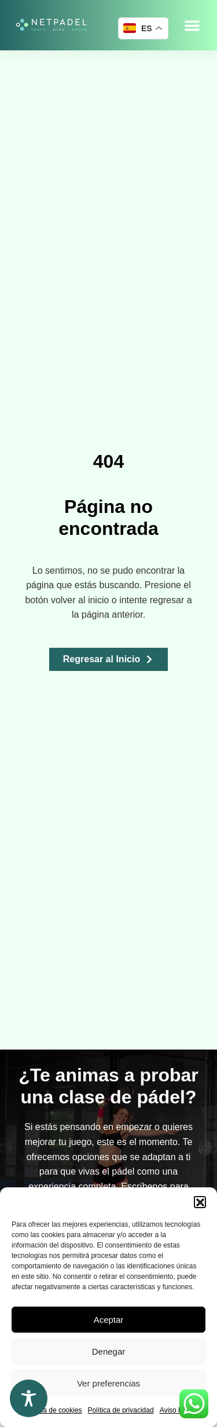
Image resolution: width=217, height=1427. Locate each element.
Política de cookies (53, 1410)
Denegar (109, 1351)
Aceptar (109, 1320)
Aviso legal (176, 1410)
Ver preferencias (108, 1383)
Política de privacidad (121, 1410)
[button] (199, 1202)
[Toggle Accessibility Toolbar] (29, 1398)
